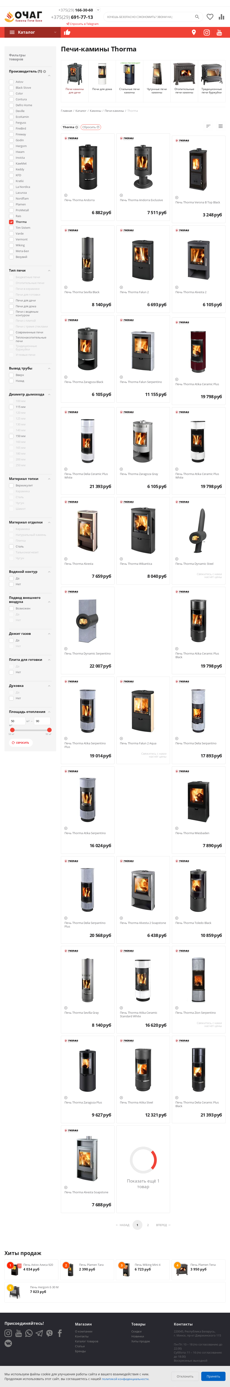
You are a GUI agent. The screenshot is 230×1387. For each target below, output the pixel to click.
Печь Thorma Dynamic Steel (194, 564)
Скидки (136, 1331)
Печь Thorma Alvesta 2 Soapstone (143, 923)
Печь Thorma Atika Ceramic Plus (197, 384)
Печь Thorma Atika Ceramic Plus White (197, 475)
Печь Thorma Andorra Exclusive (141, 200)
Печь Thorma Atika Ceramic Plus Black (197, 655)
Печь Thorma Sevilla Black (82, 292)
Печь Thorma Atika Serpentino (85, 833)
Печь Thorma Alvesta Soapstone (86, 1192)
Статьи (80, 1346)
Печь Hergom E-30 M (44, 1287)
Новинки (137, 1336)
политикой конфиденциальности (125, 1379)
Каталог (25, 32)
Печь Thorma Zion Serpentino (195, 1013)
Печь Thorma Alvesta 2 (190, 292)
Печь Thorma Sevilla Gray (81, 1013)
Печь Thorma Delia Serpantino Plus (85, 924)
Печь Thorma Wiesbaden (192, 833)
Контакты (81, 1336)
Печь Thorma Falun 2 (134, 292)
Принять (213, 1376)
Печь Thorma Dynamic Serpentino (87, 653)
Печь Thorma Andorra (79, 200)
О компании (83, 1331)
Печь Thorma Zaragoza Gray (139, 474)
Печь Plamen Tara (91, 1265)
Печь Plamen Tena (203, 1265)
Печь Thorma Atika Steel (136, 1102)
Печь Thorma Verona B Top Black (197, 202)
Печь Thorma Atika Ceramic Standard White (138, 1014)
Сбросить (20, 742)
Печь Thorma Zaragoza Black (83, 382)
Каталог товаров (86, 1341)
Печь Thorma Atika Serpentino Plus (85, 745)
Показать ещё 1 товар (143, 1183)
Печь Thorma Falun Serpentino (141, 382)
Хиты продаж (140, 1341)
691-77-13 (72, 17)
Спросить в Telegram (82, 24)
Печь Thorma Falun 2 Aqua (138, 743)
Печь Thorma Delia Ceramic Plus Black (197, 1104)
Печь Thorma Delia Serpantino (196, 743)
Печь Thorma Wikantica (136, 564)
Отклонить (185, 1376)
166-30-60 (72, 10)
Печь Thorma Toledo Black (193, 923)
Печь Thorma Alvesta (78, 564)
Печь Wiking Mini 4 (147, 1265)
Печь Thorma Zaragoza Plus (83, 1102)
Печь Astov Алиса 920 (38, 1265)
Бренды (80, 1351)
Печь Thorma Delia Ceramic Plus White (86, 475)
